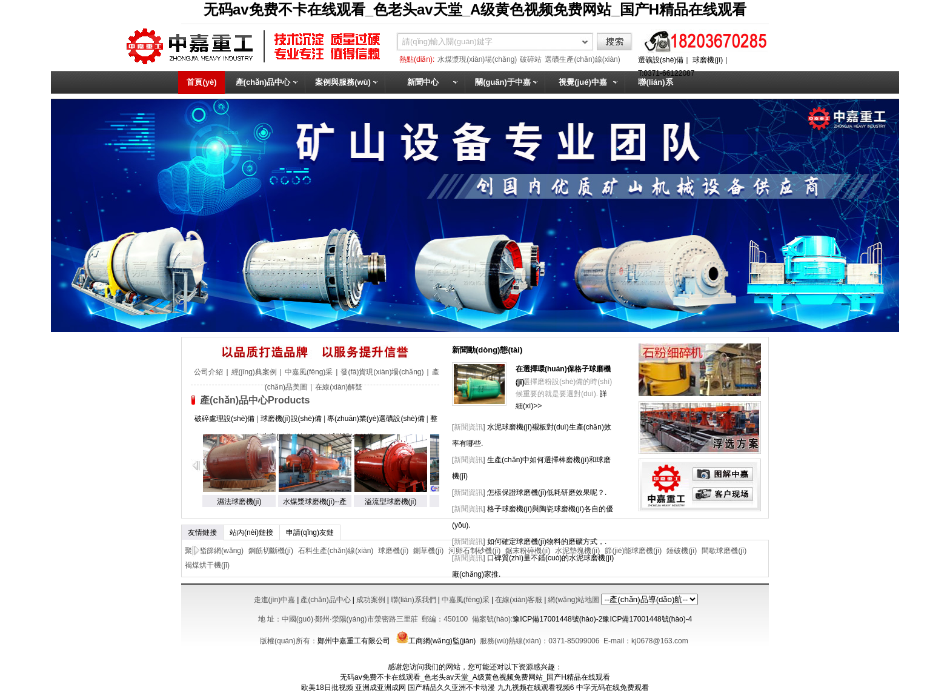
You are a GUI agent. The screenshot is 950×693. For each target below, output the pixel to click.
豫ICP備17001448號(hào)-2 (557, 619)
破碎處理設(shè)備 (224, 418)
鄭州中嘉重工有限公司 (353, 641)
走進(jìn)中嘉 (275, 599)
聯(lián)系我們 (655, 94)
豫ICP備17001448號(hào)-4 (647, 619)
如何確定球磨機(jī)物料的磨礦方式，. (546, 541)
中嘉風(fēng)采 (309, 372)
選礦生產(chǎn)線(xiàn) (582, 59)
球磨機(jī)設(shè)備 (291, 418)
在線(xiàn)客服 (518, 599)
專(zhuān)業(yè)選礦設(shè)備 (376, 418)
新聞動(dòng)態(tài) (487, 349)
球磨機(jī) (708, 60)
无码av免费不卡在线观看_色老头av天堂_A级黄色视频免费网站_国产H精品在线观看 (475, 9)
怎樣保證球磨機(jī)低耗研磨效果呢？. (546, 492)
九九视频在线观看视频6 (535, 687)
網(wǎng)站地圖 (573, 599)
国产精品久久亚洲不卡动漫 (451, 687)
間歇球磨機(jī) (724, 550)
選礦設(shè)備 (660, 60)
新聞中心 (423, 82)
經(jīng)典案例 (254, 372)
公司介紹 (208, 372)
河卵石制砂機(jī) (474, 550)
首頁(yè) (201, 82)
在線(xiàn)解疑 (338, 387)
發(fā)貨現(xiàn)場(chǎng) (382, 372)
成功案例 (370, 599)
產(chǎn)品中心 (263, 82)
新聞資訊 (468, 427)
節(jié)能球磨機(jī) (633, 550)
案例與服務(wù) (343, 82)
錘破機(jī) (681, 550)
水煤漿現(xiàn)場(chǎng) (477, 59)
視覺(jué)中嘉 (582, 82)
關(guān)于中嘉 (503, 82)
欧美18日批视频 (327, 687)
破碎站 (531, 59)
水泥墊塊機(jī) (577, 550)
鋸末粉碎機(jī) (527, 550)
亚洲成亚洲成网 (380, 687)
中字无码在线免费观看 (612, 687)
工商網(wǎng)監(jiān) (435, 641)
